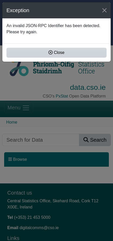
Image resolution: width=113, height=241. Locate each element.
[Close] (104, 10)
